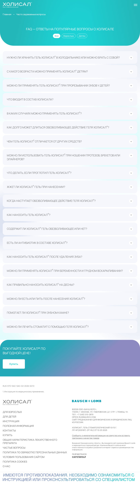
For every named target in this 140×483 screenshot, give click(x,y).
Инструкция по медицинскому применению (24, 391)
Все (57, 35)
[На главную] (17, 5)
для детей (9, 416)
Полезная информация (18, 425)
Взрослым (68, 35)
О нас (6, 466)
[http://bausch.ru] (86, 401)
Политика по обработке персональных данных (35, 452)
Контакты (9, 430)
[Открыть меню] (135, 5)
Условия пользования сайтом (23, 457)
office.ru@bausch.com (84, 417)
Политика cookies (15, 461)
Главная (7, 14)
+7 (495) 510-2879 (85, 414)
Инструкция (11, 421)
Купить (7, 435)
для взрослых (12, 412)
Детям (82, 35)
